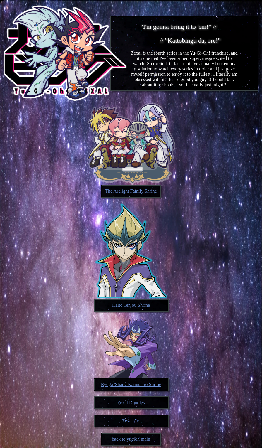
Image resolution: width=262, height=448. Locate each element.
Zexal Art (131, 420)
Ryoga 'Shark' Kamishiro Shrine (131, 384)
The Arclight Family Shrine (131, 190)
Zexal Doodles (131, 402)
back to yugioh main (131, 439)
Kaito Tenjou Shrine (131, 305)
